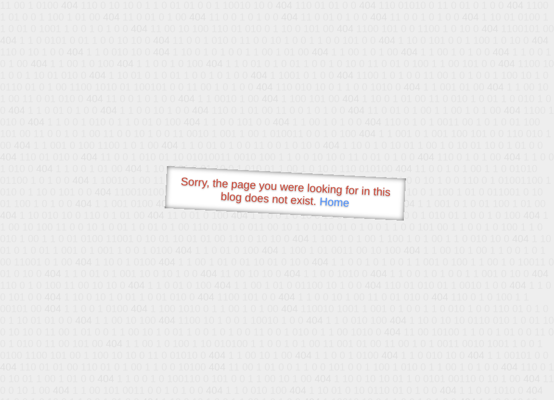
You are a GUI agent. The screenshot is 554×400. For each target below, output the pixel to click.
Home (334, 202)
